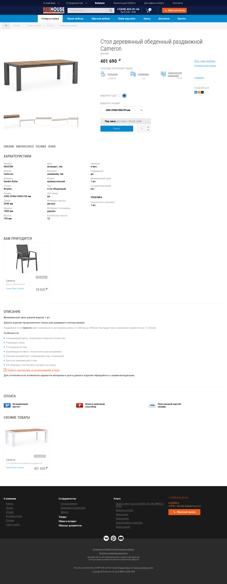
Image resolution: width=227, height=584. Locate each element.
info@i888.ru (173, 503)
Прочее (181, 18)
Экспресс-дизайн (123, 527)
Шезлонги (163, 18)
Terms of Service (141, 568)
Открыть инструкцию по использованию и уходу (33, 370)
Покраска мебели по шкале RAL (129, 522)
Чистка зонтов (122, 514)
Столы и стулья (50, 18)
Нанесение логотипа (124, 510)
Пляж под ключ (126, 18)
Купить (116, 128)
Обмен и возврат (67, 521)
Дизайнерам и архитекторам (73, 508)
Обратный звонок (175, 10)
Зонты (146, 18)
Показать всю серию (205, 65)
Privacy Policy (124, 568)
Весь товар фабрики (204, 61)
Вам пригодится (25, 146)
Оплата (51, 146)
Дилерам (64, 512)
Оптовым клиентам (69, 503)
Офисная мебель (100, 18)
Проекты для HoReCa (124, 2)
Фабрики (100, 2)
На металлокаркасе (68, 25)
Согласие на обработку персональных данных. (113, 549)
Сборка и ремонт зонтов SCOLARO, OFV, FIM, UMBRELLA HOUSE (140, 504)
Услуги (116, 498)
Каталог (17, 25)
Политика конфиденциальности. (113, 553)
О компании (49, 2)
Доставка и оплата (154, 2)
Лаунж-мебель (75, 18)
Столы (50, 25)
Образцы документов (70, 525)
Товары (62, 517)
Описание (9, 146)
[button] (75, 40)
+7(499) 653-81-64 (128, 10)
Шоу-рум (10, 512)
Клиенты (9, 503)
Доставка (41, 146)
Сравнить (199, 77)
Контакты (178, 2)
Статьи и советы (13, 524)
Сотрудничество (74, 2)
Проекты (9, 508)
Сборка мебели (122, 518)
